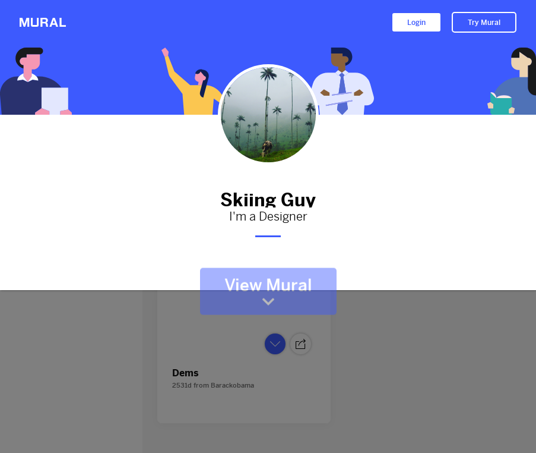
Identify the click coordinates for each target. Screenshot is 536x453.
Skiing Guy (268, 197)
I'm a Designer (268, 217)
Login (416, 22)
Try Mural (484, 22)
